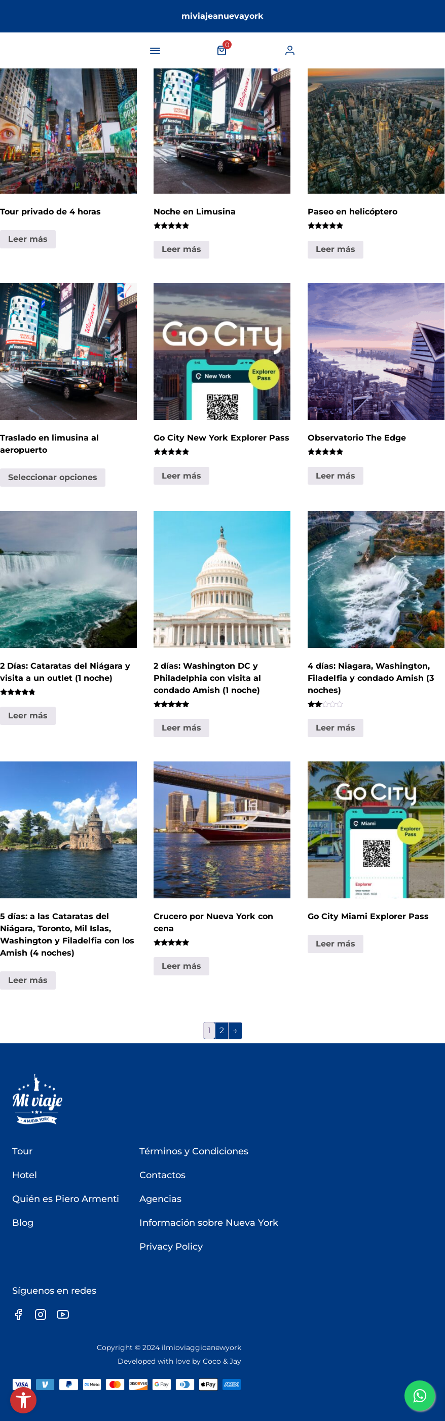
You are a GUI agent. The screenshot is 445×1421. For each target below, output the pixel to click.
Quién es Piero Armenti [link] (65, 1199)
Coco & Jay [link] (222, 1361)
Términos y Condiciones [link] (193, 1151)
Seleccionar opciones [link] (52, 477)
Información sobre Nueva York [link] (208, 1222)
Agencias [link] (160, 1199)
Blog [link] (22, 1222)
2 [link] (221, 1030)
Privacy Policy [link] (171, 1246)
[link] (23, 1400)
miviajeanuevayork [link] (222, 16)
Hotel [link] (24, 1175)
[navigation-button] (155, 51)
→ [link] (235, 1030)
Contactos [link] (162, 1175)
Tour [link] (22, 1151)
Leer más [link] (28, 239)
